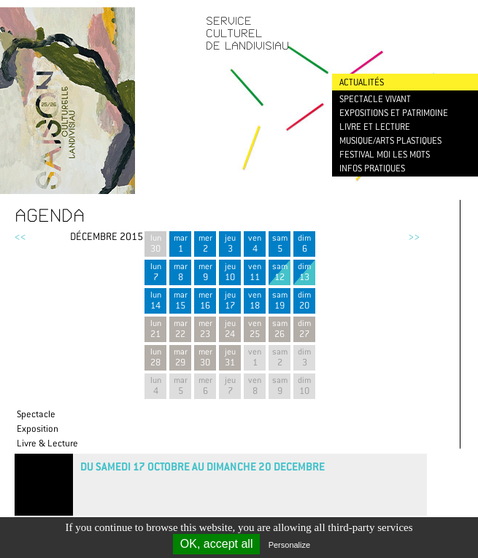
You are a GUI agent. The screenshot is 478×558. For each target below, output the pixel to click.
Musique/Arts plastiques (390, 140)
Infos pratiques (372, 168)
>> (414, 236)
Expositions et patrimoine (393, 112)
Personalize (289, 544)
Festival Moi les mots (384, 154)
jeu (230, 243)
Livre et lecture (374, 126)
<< (20, 236)
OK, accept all (216, 544)
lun (155, 243)
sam (279, 243)
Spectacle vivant (375, 98)
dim (304, 243)
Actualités (361, 82)
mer (205, 243)
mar (180, 243)
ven (255, 243)
